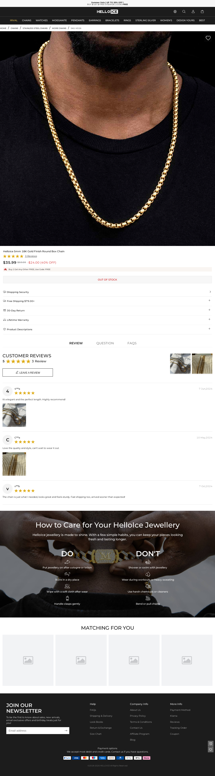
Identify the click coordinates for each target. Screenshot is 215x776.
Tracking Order (178, 728)
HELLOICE (105, 765)
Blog (132, 739)
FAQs (93, 710)
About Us (135, 710)
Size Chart (95, 734)
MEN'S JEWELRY (20, 11)
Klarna (173, 716)
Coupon (174, 734)
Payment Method (180, 710)
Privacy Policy (138, 716)
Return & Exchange (101, 728)
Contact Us (136, 728)
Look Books (96, 722)
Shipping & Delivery (101, 716)
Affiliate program (139, 734)
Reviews (175, 722)
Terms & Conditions (141, 722)
